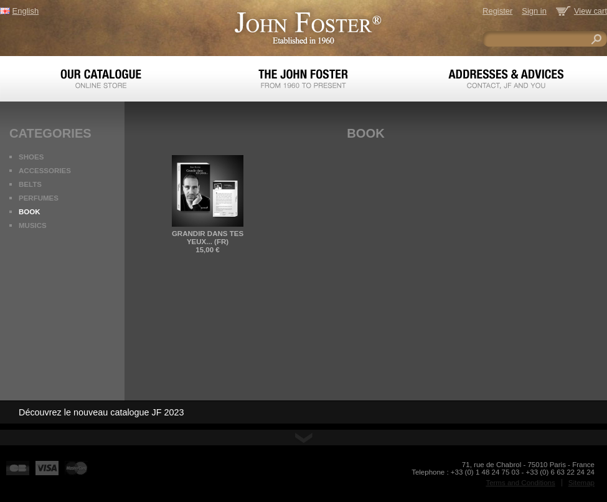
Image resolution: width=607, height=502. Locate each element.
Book (29, 211)
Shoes (31, 157)
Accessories (45, 170)
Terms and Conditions (520, 482)
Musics (33, 225)
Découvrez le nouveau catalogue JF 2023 (101, 412)
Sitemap (581, 482)
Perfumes (39, 198)
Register (497, 11)
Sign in (534, 11)
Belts (30, 184)
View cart (590, 11)
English (25, 11)
